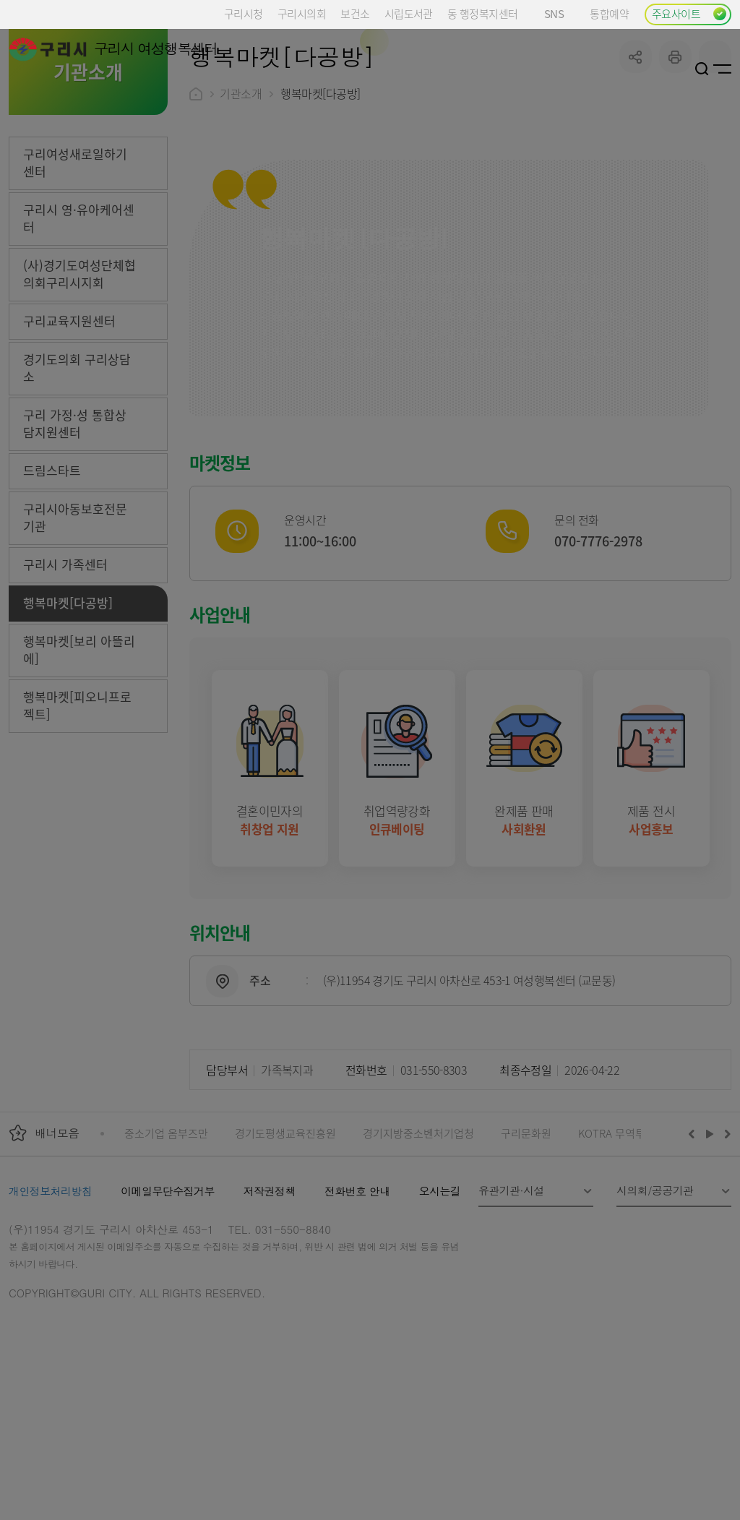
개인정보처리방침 (50, 1300)
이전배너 (694, 1242)
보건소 (354, 13)
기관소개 (241, 202)
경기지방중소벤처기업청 (418, 1242)
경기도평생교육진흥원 (285, 1242)
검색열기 (702, 68)
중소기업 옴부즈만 (166, 1242)
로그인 (684, 68)
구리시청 (243, 13)
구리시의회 (302, 13)
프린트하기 (675, 166)
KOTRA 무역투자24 (622, 1242)
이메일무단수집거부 (168, 1300)
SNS (559, 13)
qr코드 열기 (715, 166)
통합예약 (609, 13)
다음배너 (725, 1242)
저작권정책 (270, 1300)
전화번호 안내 (357, 1300)
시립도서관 (408, 13)
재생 (710, 1242)
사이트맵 (722, 68)
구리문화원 (526, 1242)
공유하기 (635, 166)
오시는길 (440, 1300)
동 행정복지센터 (482, 13)
